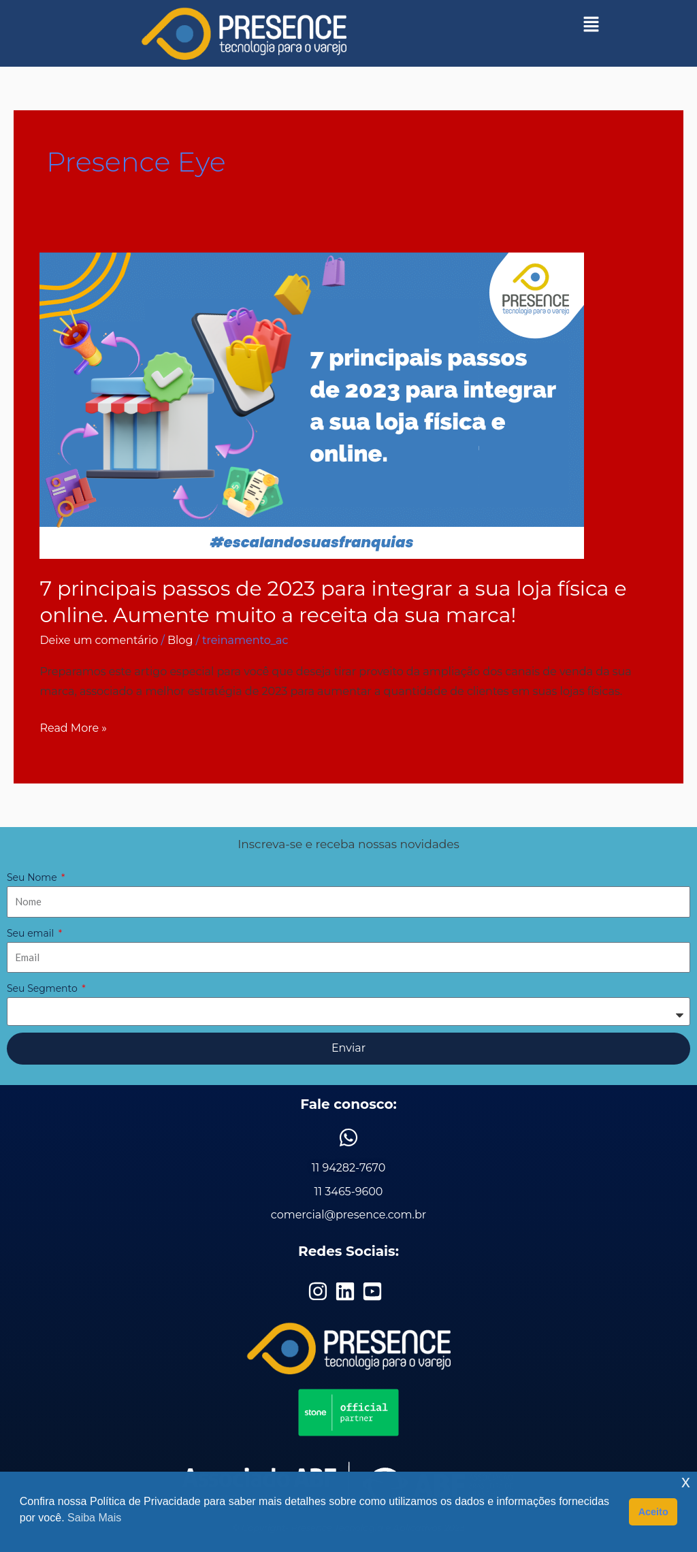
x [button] (685, 1481)
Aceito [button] (653, 1511)
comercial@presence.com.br (348, 1214)
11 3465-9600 (348, 1191)
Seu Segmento (43, 988)
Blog (180, 640)
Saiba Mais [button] (94, 1517)
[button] (591, 23)
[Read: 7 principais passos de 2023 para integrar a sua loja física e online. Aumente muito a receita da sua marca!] (311, 404)
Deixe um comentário (98, 640)
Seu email (31, 933)
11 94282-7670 (349, 1167)
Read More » (73, 726)
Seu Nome (33, 877)
